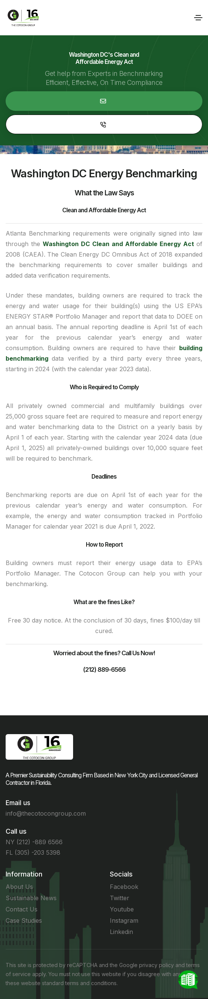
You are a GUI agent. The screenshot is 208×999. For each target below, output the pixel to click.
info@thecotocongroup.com (46, 813)
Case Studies (24, 920)
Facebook (124, 886)
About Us (19, 886)
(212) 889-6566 (104, 669)
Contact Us (21, 909)
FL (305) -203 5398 (33, 852)
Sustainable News (31, 898)
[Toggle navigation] (198, 17)
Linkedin (121, 932)
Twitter (119, 898)
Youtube (122, 909)
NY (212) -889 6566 (34, 842)
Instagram (124, 920)
